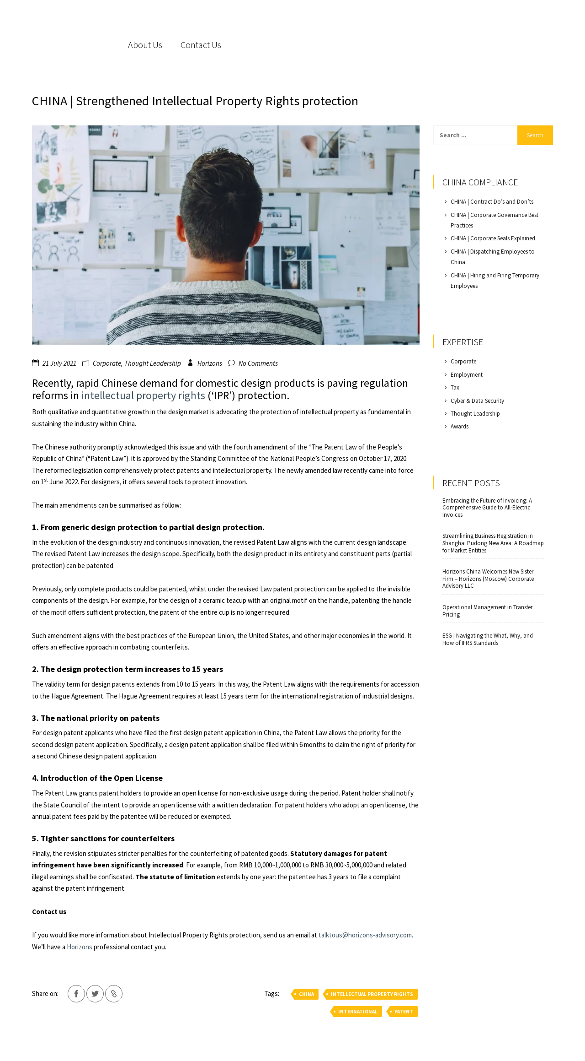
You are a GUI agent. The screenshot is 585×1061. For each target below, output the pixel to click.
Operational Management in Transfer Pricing (487, 611)
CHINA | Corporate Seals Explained (493, 238)
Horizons (209, 363)
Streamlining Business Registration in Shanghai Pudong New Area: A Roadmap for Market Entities (493, 543)
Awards (459, 426)
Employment (467, 375)
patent (403, 1011)
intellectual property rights (144, 395)
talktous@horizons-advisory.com (365, 935)
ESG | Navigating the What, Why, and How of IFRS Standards (487, 639)
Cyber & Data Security (477, 401)
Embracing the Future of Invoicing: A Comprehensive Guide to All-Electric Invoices (487, 508)
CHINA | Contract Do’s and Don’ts (492, 202)
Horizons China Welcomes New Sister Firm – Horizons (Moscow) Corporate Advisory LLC (488, 579)
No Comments (258, 363)
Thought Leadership (152, 363)
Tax (455, 387)
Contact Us (201, 44)
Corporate (107, 363)
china (306, 994)
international (358, 1011)
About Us (145, 44)
